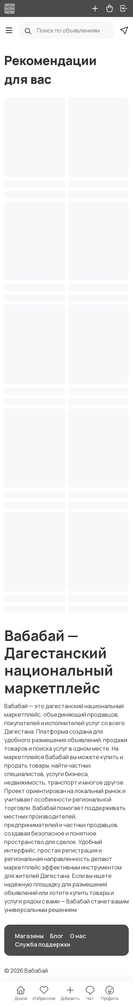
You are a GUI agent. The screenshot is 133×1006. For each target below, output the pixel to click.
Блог (56, 936)
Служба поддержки (42, 944)
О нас (78, 936)
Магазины (29, 936)
